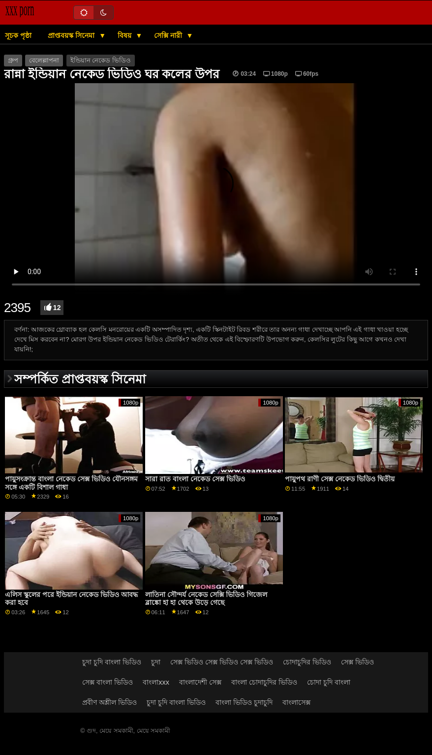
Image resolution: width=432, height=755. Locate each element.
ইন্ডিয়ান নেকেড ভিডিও (100, 60)
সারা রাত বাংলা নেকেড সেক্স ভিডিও (195, 479)
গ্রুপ (13, 60)
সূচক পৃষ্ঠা (18, 35)
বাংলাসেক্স (296, 702)
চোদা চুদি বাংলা (328, 682)
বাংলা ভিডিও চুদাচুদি (244, 702)
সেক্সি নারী (169, 35)
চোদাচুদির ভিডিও (307, 662)
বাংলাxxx (156, 682)
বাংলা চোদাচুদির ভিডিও (264, 682)
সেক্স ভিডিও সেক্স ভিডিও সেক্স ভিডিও (221, 662)
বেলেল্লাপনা (44, 60)
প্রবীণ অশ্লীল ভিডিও (109, 702)
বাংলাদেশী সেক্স (200, 682)
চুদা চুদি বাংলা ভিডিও (111, 662)
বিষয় (125, 35)
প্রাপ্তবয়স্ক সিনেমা (72, 35)
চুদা (155, 662)
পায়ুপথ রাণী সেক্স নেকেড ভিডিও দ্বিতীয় (340, 479)
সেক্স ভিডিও (357, 662)
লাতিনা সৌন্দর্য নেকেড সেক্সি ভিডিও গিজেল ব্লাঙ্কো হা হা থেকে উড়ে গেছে (206, 599)
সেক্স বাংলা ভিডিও (107, 682)
